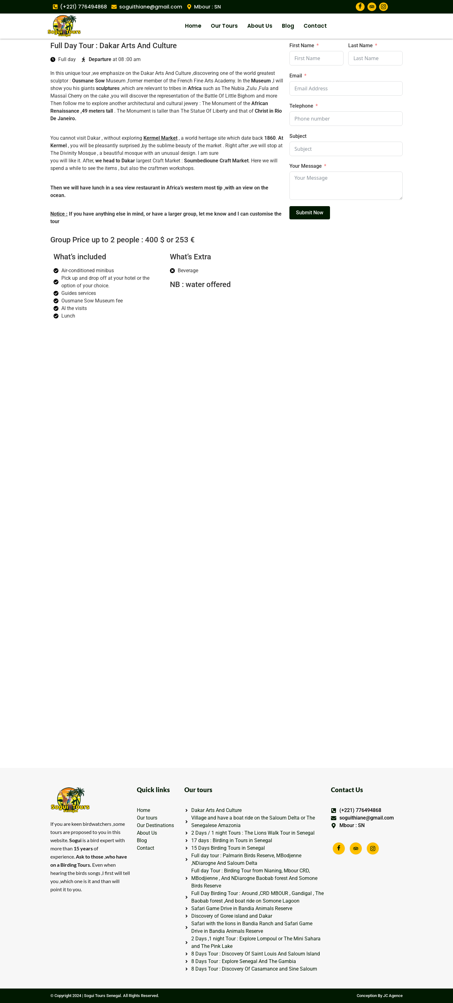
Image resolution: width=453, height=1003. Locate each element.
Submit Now (309, 213)
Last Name (360, 45)
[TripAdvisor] (371, 7)
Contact (315, 26)
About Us (259, 26)
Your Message (305, 166)
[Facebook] (360, 7)
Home (193, 26)
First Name (301, 45)
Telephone (301, 106)
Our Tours (224, 26)
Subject (297, 136)
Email (295, 76)
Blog (288, 26)
